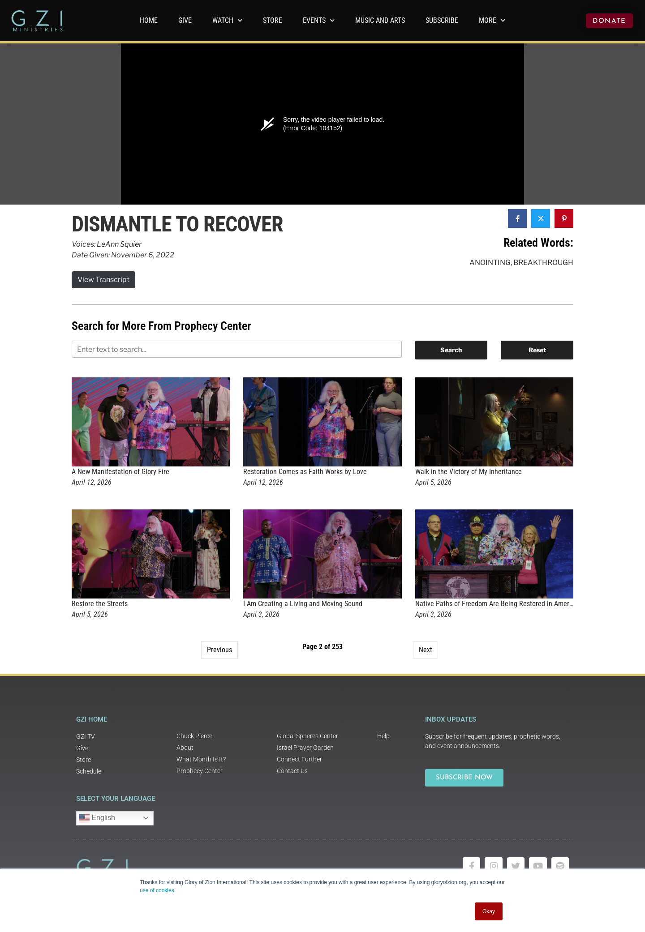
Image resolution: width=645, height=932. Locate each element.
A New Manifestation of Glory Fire (120, 471)
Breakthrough (543, 262)
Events (319, 20)
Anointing (490, 262)
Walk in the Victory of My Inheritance (468, 471)
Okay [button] (488, 911)
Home (149, 20)
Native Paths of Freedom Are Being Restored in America (496, 603)
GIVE (185, 20)
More (492, 20)
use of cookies (157, 890)
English (97, 818)
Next (425, 650)
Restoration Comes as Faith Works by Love (305, 471)
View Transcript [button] (103, 279)
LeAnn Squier (119, 244)
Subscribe (442, 20)
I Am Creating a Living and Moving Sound (302, 603)
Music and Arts (380, 20)
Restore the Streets (100, 603)
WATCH (227, 20)
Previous (219, 650)
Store (272, 20)
